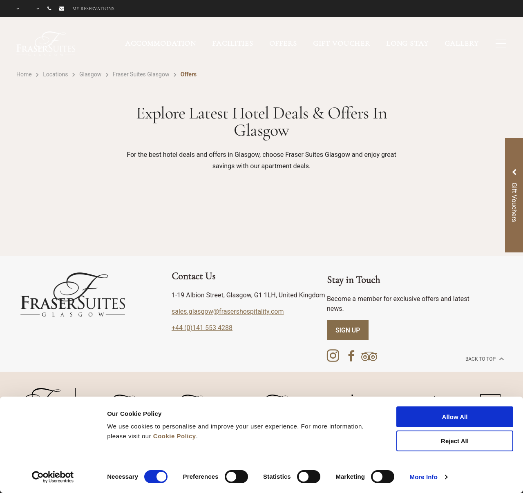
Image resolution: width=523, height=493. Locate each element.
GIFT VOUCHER (341, 43)
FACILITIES (232, 43)
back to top (484, 359)
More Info (424, 476)
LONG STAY (407, 43)
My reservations (93, 8)
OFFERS (283, 43)
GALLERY (462, 43)
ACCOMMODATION (160, 43)
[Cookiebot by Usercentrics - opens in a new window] (53, 477)
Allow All (455, 416)
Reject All (455, 440)
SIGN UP (347, 330)
